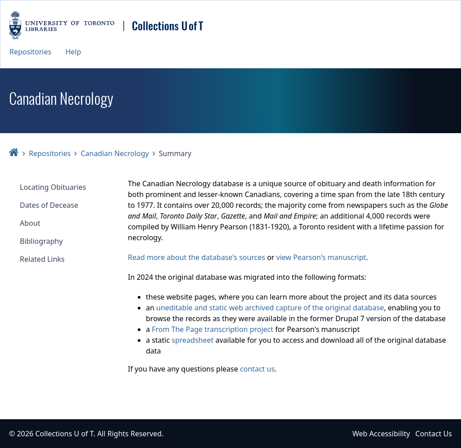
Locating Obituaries (53, 187)
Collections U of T (64, 434)
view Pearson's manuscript (321, 257)
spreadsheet (192, 340)
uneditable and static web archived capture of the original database (270, 308)
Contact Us (434, 434)
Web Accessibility (381, 434)
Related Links (42, 259)
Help (73, 52)
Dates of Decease (49, 205)
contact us (257, 369)
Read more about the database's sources (196, 257)
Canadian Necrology (115, 153)
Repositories (30, 52)
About (30, 223)
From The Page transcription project (212, 329)
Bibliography (41, 241)
